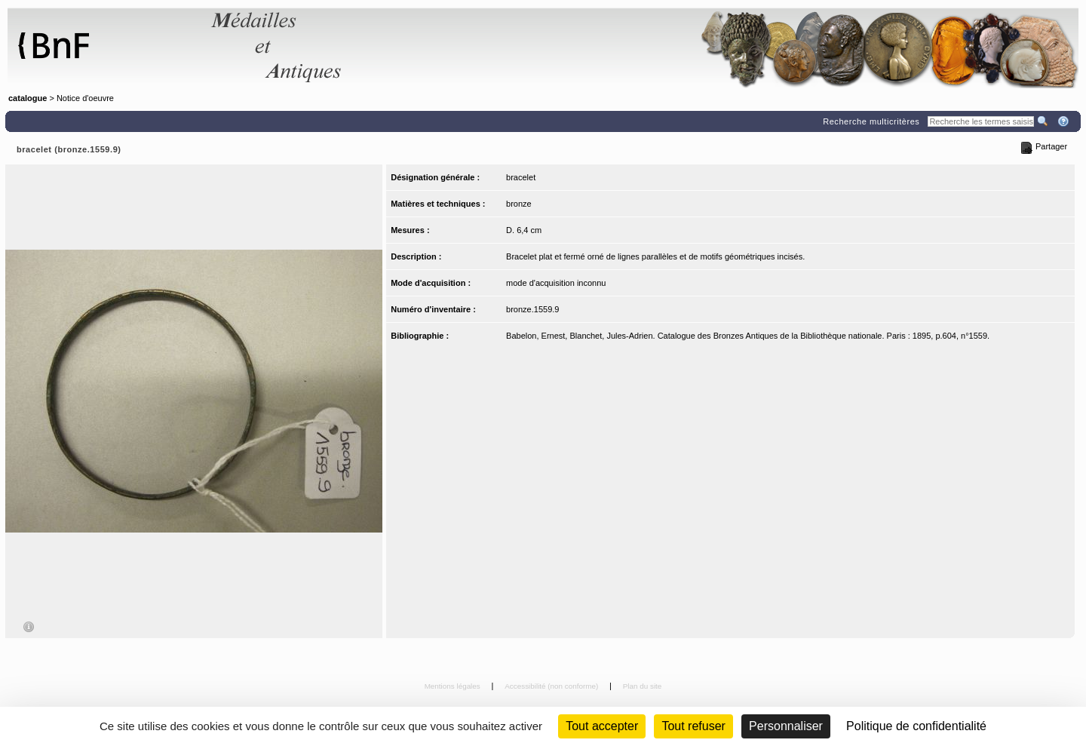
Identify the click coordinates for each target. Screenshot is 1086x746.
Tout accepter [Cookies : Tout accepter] (602, 726)
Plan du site (642, 686)
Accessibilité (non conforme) (552, 686)
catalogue (27, 98)
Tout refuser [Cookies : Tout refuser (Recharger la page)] (693, 726)
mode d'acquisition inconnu (556, 282)
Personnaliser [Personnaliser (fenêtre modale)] (786, 726)
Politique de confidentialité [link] (916, 726)
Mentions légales (454, 686)
